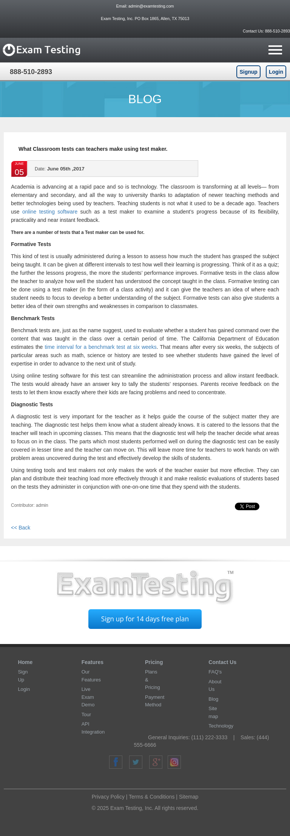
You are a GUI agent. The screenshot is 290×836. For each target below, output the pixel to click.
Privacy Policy (108, 797)
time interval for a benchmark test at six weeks (100, 347)
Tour (86, 714)
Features (92, 662)
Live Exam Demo (88, 697)
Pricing (154, 662)
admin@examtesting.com (151, 6)
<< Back (20, 528)
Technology (220, 726)
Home (25, 662)
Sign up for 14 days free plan (145, 618)
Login (276, 72)
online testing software (49, 212)
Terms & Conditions (151, 797)
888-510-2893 (277, 31)
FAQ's (215, 672)
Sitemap (188, 797)
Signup (248, 72)
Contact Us (222, 662)
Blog (213, 699)
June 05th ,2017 (60, 171)
